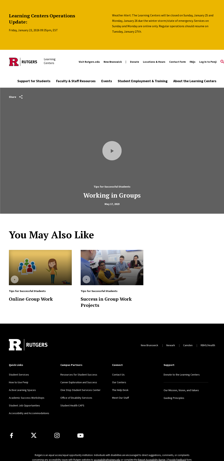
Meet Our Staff (120, 397)
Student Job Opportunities (24, 405)
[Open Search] (222, 62)
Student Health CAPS (72, 405)
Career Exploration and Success (78, 382)
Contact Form (177, 61)
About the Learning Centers (194, 81)
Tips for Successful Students (112, 186)
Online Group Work (31, 299)
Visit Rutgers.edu (89, 61)
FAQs (192, 61)
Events (106, 81)
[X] (34, 435)
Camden (188, 345)
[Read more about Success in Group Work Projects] (112, 267)
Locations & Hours (154, 61)
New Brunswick (113, 61)
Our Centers (119, 382)
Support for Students (33, 81)
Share (16, 97)
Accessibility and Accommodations (29, 413)
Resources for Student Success (78, 374)
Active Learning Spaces (22, 390)
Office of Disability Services (76, 397)
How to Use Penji (18, 382)
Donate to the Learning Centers (182, 374)
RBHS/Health (208, 345)
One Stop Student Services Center (80, 390)
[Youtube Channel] (80, 435)
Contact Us (118, 374)
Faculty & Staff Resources (76, 81)
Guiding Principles (174, 398)
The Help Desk (120, 390)
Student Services (19, 374)
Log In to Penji (208, 61)
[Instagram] (57, 435)
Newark (170, 345)
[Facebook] (11, 435)
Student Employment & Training (142, 81)
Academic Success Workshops (26, 397)
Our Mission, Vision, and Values (181, 390)
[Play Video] (112, 150)
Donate (134, 61)
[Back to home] (28, 345)
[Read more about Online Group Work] (40, 267)
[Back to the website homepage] (23, 62)
